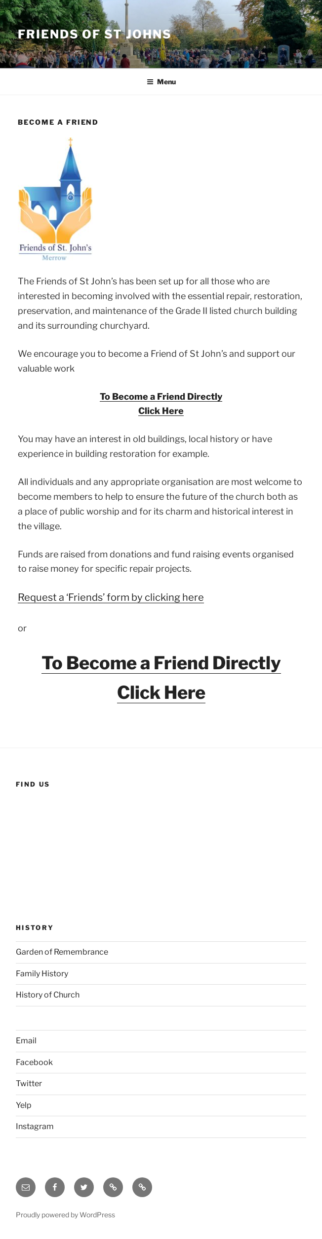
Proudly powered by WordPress (65, 1214)
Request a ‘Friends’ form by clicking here (111, 597)
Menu (161, 81)
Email (26, 1040)
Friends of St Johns (94, 34)
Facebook (34, 1062)
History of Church (48, 994)
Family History (42, 973)
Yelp (24, 1105)
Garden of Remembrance (62, 952)
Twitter (29, 1083)
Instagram (35, 1126)
